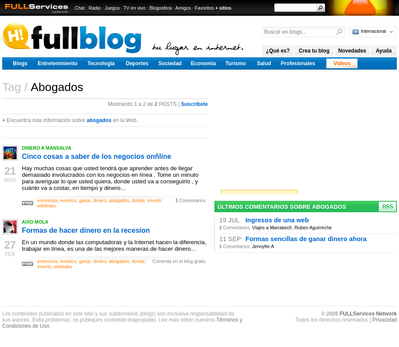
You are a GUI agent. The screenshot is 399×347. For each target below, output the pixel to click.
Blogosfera (161, 8)
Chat (80, 8)
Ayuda (384, 51)
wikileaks (46, 205)
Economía (203, 63)
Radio (94, 8)
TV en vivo (134, 8)
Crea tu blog (314, 51)
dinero (99, 200)
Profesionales (298, 63)
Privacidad (384, 320)
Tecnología (101, 63)
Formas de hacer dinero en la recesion (86, 230)
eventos (68, 200)
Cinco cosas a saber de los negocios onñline (96, 156)
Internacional (373, 31)
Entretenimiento (57, 63)
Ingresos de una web (277, 220)
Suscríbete (194, 104)
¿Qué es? (278, 51)
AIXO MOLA (35, 221)
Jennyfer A (263, 246)
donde (138, 200)
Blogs (20, 63)
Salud (264, 63)
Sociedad (170, 63)
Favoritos (204, 8)
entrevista (47, 200)
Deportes (137, 63)
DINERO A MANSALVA (46, 148)
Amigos (183, 8)
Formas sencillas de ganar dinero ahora (306, 238)
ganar (85, 200)
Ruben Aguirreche (313, 227)
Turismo (235, 63)
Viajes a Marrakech (272, 227)
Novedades (352, 51)
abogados (99, 120)
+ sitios (223, 8)
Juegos (112, 8)
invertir (154, 200)
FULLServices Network (368, 314)
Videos (341, 63)
